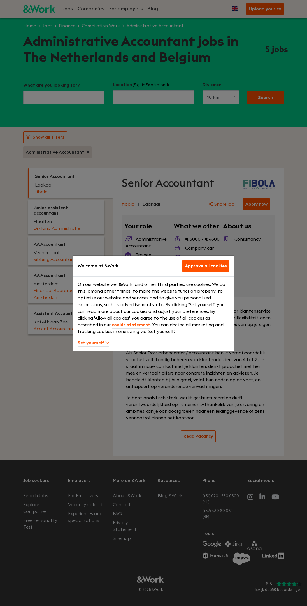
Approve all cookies (206, 266)
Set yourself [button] (93, 343)
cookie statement (131, 325)
